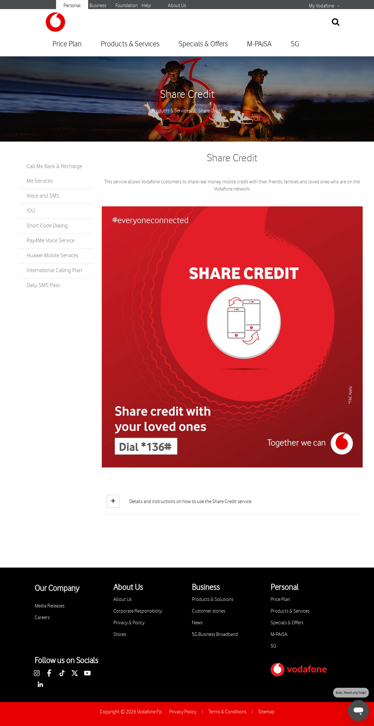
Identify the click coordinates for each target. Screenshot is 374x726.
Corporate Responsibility (137, 611)
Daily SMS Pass (43, 285)
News (197, 623)
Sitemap (266, 712)
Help (146, 5)
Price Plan (67, 44)
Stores (119, 634)
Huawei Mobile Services (52, 256)
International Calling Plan (54, 270)
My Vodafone (321, 6)
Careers (42, 617)
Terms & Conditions (227, 712)
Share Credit (187, 94)
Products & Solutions (212, 599)
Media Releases (49, 606)
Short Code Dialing (47, 226)
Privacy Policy (182, 712)
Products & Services (130, 44)
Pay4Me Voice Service (51, 241)
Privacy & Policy (129, 623)
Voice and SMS (43, 196)
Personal (72, 5)
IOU (31, 211)
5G (295, 44)
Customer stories (208, 611)
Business (97, 5)
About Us (177, 5)
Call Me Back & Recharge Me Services (54, 174)
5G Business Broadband (215, 634)
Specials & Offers (203, 44)
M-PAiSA (259, 44)
